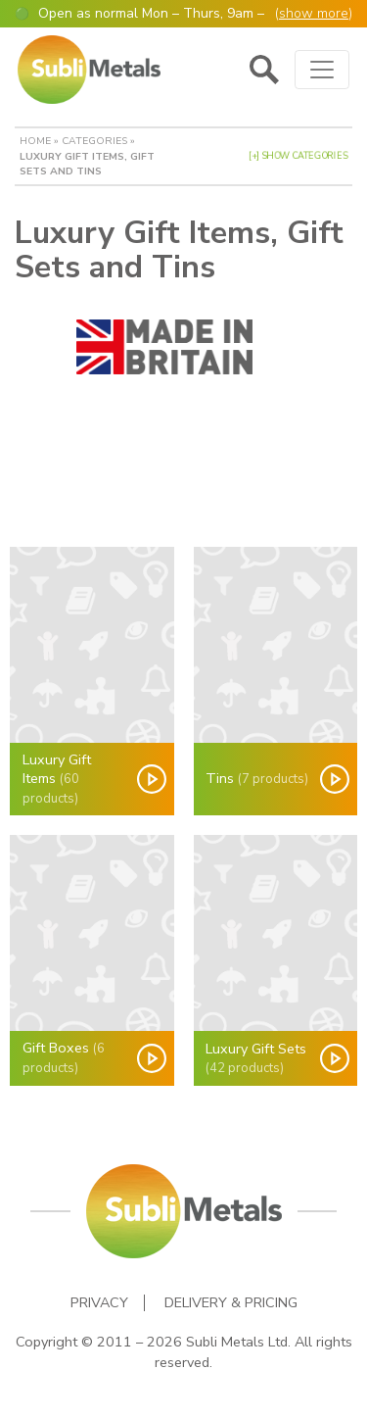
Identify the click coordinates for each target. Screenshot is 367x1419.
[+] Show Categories (298, 156)
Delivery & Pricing (231, 1303)
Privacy (99, 1303)
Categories (94, 140)
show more (313, 13)
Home (35, 140)
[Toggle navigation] (322, 69)
